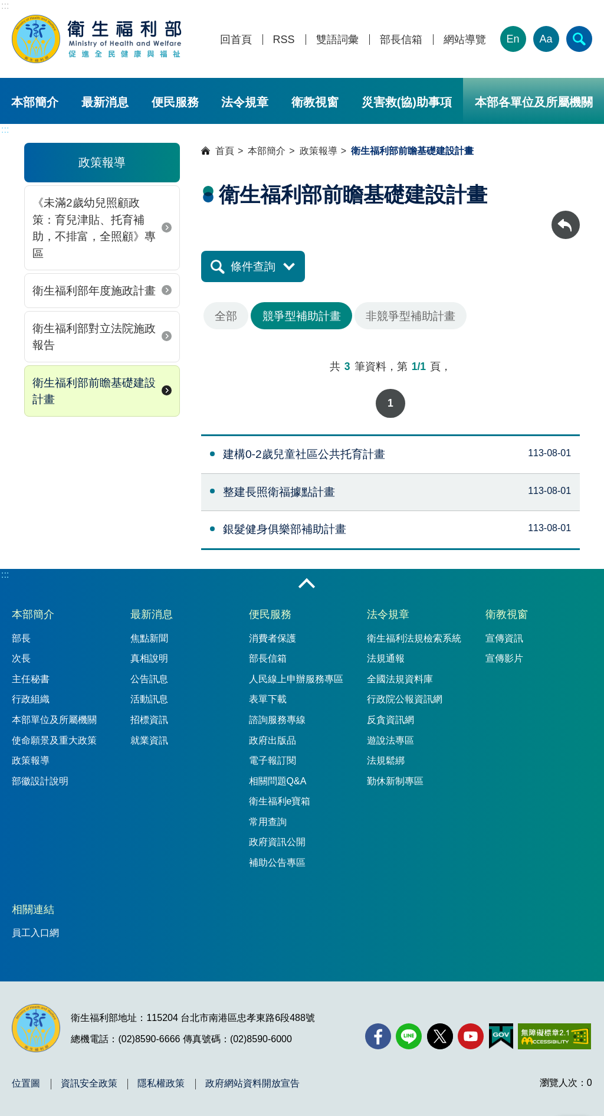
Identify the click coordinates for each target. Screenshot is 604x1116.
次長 (21, 658)
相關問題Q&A (278, 781)
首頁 (224, 151)
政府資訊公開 (277, 842)
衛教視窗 (315, 102)
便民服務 (175, 102)
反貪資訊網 (390, 720)
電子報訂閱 (272, 760)
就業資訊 (149, 740)
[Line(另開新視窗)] (409, 1036)
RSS (284, 39)
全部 (226, 316)
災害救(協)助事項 (407, 102)
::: (5, 6)
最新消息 (105, 102)
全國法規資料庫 (400, 679)
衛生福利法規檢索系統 (414, 638)
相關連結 (33, 909)
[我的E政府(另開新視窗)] (501, 1036)
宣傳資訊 (504, 638)
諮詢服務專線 (277, 720)
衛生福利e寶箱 (280, 801)
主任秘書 (31, 679)
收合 (306, 584)
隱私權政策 (161, 1083)
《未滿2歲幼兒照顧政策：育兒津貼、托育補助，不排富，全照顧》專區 (94, 228)
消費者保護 (272, 638)
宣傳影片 (504, 658)
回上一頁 (566, 216)
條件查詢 (253, 266)
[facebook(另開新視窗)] (378, 1036)
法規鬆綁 (386, 760)
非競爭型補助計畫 (410, 316)
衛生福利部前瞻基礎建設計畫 (94, 391)
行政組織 (31, 699)
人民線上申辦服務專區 (296, 679)
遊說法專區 (390, 740)
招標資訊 (149, 720)
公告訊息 (149, 679)
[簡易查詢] (579, 39)
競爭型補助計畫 (301, 316)
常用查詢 (268, 822)
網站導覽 (465, 39)
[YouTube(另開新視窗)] (471, 1036)
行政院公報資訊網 (404, 699)
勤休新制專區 (395, 781)
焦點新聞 (149, 638)
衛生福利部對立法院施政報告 (94, 337)
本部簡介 (34, 102)
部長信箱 (401, 39)
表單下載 (268, 699)
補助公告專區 (277, 863)
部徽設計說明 (40, 781)
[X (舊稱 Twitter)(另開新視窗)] (440, 1036)
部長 (21, 638)
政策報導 (318, 151)
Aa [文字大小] (546, 39)
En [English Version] (513, 39)
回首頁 (236, 39)
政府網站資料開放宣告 (252, 1083)
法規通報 (386, 658)
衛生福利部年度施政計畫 (94, 290)
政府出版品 (272, 740)
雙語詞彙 (337, 39)
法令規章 (244, 102)
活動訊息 (149, 699)
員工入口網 (35, 933)
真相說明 (149, 658)
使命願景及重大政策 (54, 740)
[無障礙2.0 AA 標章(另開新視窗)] (554, 1036)
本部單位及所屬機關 (54, 720)
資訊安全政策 (89, 1083)
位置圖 (26, 1083)
